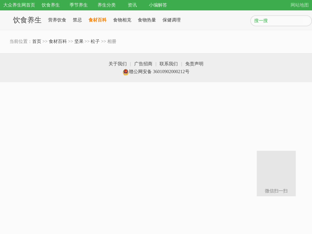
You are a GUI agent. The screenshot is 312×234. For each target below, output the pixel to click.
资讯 (132, 5)
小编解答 (158, 5)
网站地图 (300, 5)
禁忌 (77, 20)
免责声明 (194, 63)
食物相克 (122, 20)
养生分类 (107, 5)
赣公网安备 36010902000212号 (156, 71)
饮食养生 (51, 5)
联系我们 (169, 63)
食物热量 (147, 20)
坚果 (79, 41)
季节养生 (79, 5)
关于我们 (118, 63)
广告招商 (143, 63)
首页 (36, 41)
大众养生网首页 (19, 5)
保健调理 (171, 20)
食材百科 (97, 20)
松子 (95, 41)
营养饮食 (57, 20)
